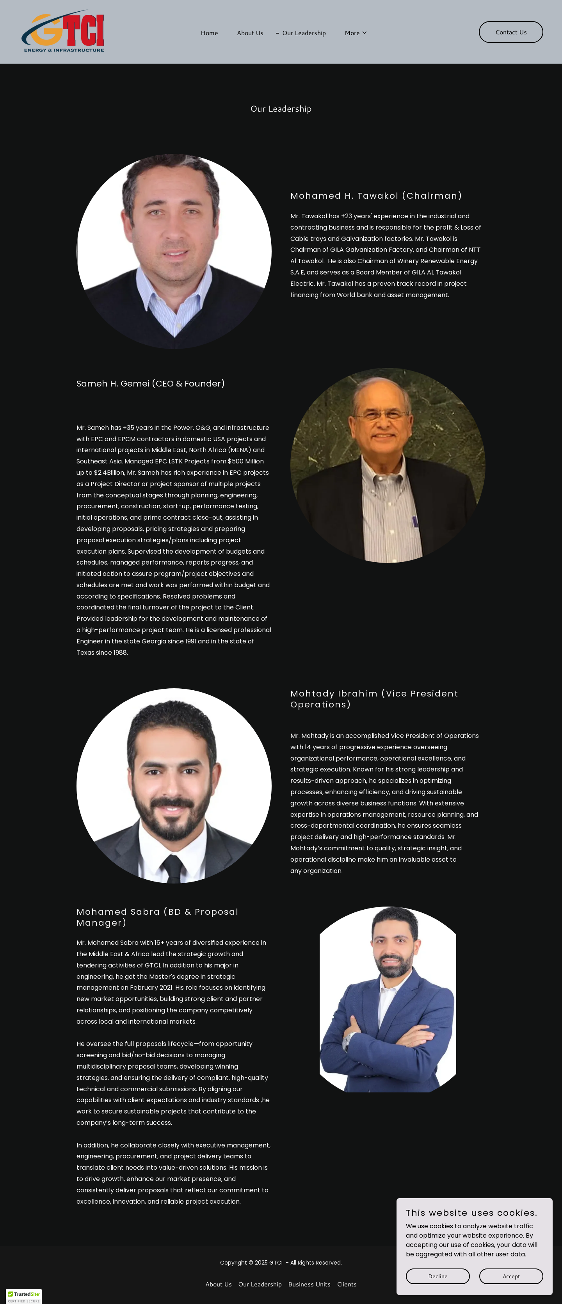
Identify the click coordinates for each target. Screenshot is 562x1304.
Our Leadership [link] (304, 32)
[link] (65, 31)
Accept (511, 1292)
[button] (353, 32)
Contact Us (511, 31)
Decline (438, 1292)
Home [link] (209, 32)
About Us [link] (250, 32)
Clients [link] (347, 1283)
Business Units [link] (309, 1283)
